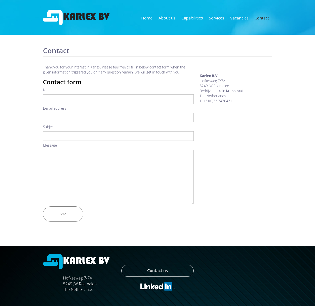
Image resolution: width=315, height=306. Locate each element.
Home (147, 18)
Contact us (157, 270)
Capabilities (192, 18)
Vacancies (239, 18)
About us (167, 18)
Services (216, 18)
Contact (262, 18)
